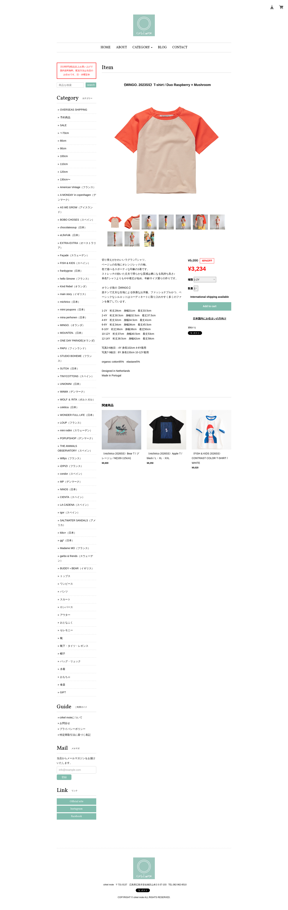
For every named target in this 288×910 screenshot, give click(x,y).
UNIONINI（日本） (71, 383)
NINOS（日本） (69, 489)
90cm (63, 148)
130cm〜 (65, 179)
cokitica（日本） (69, 407)
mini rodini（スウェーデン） (76, 430)
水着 (62, 669)
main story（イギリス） (73, 294)
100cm (64, 156)
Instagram (76, 809)
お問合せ (65, 723)
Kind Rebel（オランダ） (74, 286)
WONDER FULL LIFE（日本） (77, 414)
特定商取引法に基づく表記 (75, 734)
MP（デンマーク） (71, 481)
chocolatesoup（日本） (73, 227)
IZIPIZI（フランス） (71, 466)
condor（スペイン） (71, 473)
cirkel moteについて (71, 717)
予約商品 (65, 117)
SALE (63, 125)
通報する (192, 327)
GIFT (63, 692)
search (91, 84)
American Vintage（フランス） (78, 187)
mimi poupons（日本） (73, 309)
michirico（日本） (70, 301)
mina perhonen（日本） (73, 317)
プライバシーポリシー (72, 728)
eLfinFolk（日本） (70, 235)
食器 (62, 684)
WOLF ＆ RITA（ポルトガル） (77, 399)
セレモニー (66, 630)
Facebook (76, 816)
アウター (65, 614)
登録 (64, 777)
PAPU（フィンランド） (73, 348)
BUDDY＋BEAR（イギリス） (77, 568)
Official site (76, 801)
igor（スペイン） (70, 512)
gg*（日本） (67, 540)
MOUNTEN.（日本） (72, 332)
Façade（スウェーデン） (74, 255)
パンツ (64, 591)
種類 (190, 279)
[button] (142, 47)
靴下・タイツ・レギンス (74, 645)
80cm (63, 140)
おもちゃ (65, 676)
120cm (64, 171)
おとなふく (66, 622)
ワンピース (66, 583)
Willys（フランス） (71, 458)
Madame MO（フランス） (75, 548)
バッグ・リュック (70, 661)
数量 (190, 288)
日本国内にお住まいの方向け (209, 318)
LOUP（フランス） (71, 422)
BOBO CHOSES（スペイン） (77, 219)
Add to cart (209, 306)
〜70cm (64, 133)
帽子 (62, 653)
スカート (65, 599)
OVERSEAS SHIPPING (73, 109)
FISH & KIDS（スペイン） (75, 263)
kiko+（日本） (68, 532)
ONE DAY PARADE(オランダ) (77, 340)
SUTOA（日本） (69, 368)
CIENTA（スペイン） (72, 497)
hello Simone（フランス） (75, 278)
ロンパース (66, 607)
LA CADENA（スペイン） (75, 504)
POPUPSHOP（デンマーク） (77, 438)
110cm (64, 164)
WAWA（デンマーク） (73, 391)
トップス (65, 576)
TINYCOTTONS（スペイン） (77, 376)
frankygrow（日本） (71, 270)
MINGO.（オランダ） (72, 325)
